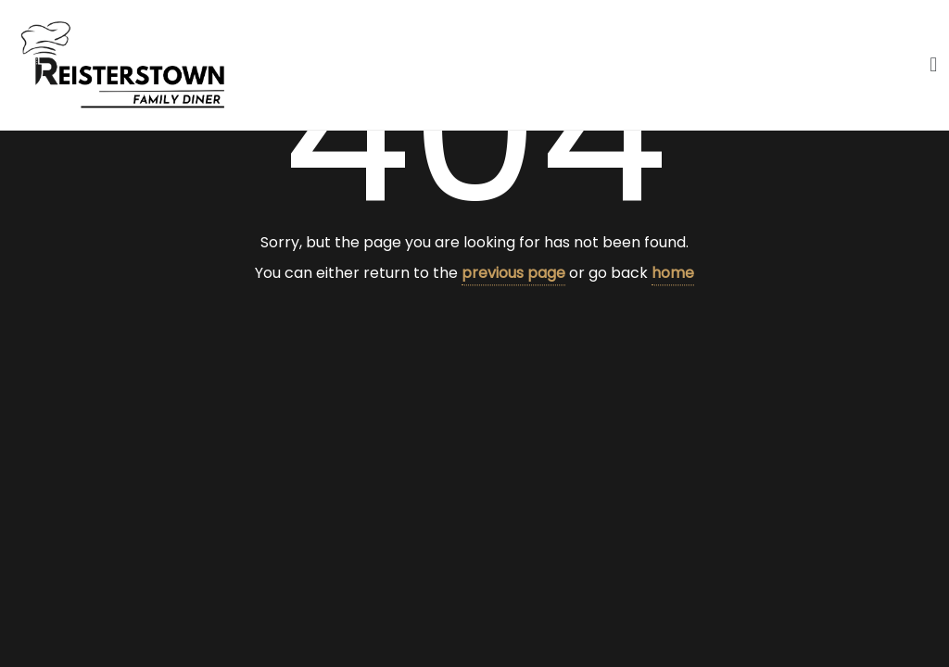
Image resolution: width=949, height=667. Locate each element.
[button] (933, 64)
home (673, 272)
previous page (513, 272)
